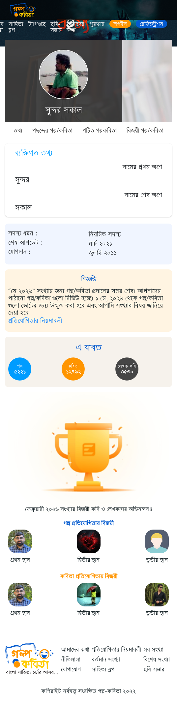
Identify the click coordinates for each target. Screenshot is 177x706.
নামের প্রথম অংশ (142, 167)
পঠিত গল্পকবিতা (99, 131)
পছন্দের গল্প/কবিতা (52, 131)
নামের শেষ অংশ (143, 195)
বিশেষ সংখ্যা (156, 659)
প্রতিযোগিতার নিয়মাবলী (35, 321)
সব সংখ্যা (153, 650)
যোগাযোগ (71, 669)
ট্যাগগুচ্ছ (36, 24)
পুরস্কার (96, 24)
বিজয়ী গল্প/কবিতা (145, 131)
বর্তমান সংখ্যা (106, 659)
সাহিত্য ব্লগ (16, 27)
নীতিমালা (70, 659)
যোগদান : (19, 252)
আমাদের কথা (75, 27)
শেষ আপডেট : (25, 242)
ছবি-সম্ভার (56, 27)
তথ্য (18, 131)
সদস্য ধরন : (22, 233)
